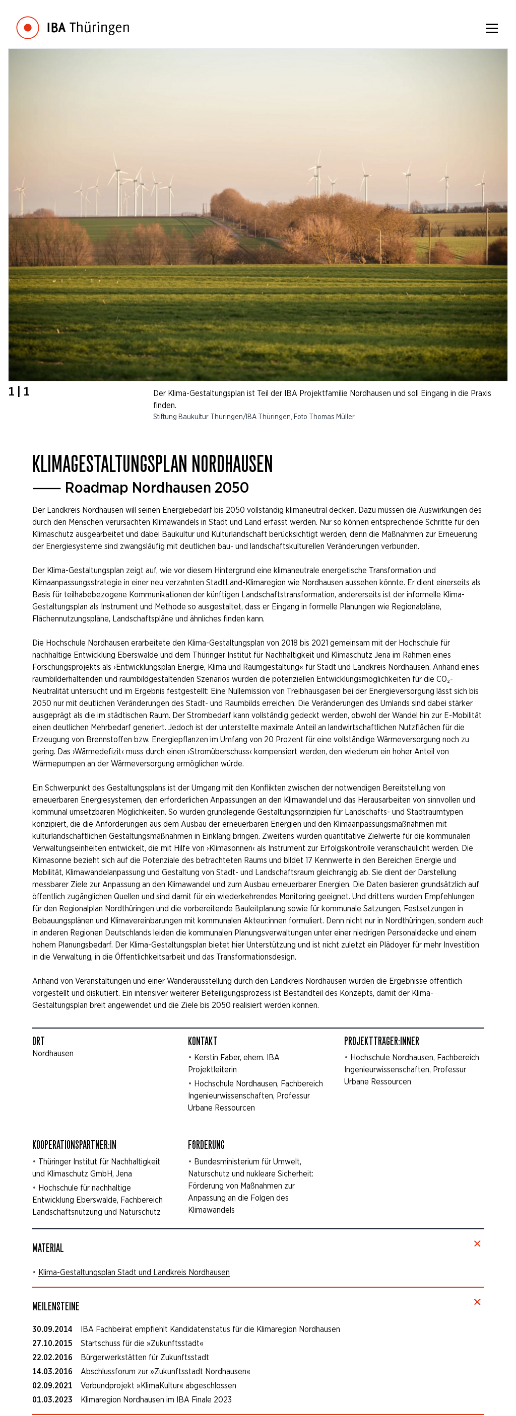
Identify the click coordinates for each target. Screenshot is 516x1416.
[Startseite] (72, 20)
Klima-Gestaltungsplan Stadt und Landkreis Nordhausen (134, 1272)
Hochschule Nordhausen (235, 1083)
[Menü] (492, 28)
